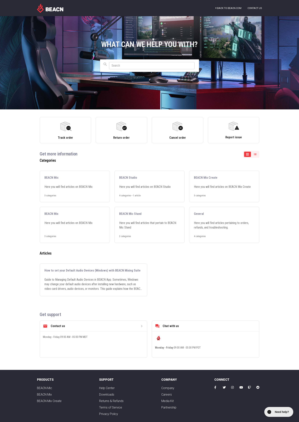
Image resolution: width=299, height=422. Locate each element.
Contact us (255, 8)
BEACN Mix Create (49, 401)
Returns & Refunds (111, 401)
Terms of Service (110, 407)
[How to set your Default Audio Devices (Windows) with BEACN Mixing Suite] (93, 280)
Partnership (168, 407)
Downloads (106, 394)
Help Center (107, 388)
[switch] (251, 154)
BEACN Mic (44, 388)
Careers (166, 394)
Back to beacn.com (228, 8)
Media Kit (167, 401)
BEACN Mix (44, 394)
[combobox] (149, 65)
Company (167, 388)
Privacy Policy (108, 414)
